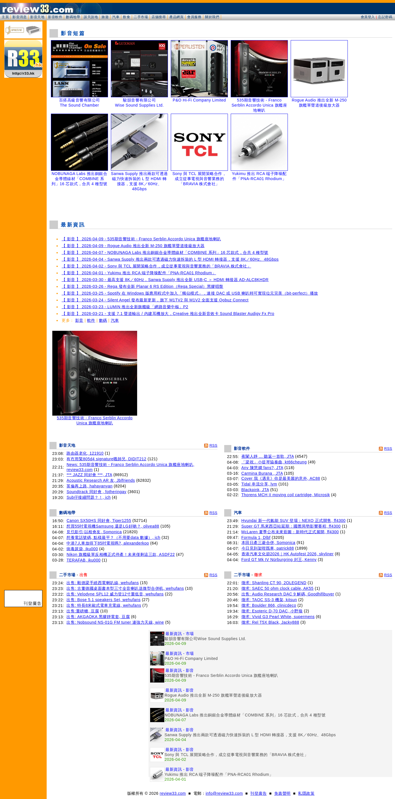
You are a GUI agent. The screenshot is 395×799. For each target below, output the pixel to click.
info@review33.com (224, 793)
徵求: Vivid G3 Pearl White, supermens (278, 616)
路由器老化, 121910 (84, 453)
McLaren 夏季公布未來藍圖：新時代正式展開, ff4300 (290, 532)
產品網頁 (176, 17)
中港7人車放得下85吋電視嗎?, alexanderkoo (107, 543)
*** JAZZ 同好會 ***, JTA (89, 474)
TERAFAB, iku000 (83, 560)
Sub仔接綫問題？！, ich (88, 497)
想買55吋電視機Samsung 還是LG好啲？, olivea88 (112, 526)
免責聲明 (282, 793)
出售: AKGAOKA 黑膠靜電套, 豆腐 (98, 616)
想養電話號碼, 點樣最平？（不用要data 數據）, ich (113, 537)
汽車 (115, 17)
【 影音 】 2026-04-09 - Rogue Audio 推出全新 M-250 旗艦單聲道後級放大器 (133, 245)
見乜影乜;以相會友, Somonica (94, 532)
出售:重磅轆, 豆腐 (82, 611)
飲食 (126, 17)
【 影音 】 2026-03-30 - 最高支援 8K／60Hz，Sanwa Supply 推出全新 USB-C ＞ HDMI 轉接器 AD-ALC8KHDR (165, 279)
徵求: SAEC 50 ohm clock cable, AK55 (277, 588)
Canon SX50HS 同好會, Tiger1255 (98, 520)
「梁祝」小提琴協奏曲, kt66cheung (274, 462)
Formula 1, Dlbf (256, 537)
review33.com (173, 793)
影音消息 (19, 17)
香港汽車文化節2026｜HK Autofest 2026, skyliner (287, 554)
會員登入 (368, 17)
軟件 (91, 320)
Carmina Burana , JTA (262, 473)
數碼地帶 (73, 17)
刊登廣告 (258, 793)
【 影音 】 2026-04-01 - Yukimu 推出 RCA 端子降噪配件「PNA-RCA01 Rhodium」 (139, 273)
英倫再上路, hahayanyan (89, 486)
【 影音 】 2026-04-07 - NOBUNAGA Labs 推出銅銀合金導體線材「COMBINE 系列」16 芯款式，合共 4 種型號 (165, 252)
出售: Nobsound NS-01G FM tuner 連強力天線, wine (115, 622)
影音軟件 (55, 17)
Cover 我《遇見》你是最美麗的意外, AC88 (280, 478)
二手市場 (141, 17)
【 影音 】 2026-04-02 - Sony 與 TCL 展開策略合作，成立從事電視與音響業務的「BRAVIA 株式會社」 (156, 266)
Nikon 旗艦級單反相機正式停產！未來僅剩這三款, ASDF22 (120, 554)
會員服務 (194, 17)
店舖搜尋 (159, 17)
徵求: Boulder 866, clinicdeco (268, 605)
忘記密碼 (385, 17)
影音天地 (37, 17)
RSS (213, 445)
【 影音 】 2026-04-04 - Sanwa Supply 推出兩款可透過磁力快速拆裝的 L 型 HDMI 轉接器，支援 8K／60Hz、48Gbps (170, 259)
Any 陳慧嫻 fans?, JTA (262, 467)
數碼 (103, 320)
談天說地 (91, 17)
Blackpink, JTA (255, 489)
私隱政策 (306, 793)
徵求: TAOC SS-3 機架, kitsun (269, 599)
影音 (79, 320)
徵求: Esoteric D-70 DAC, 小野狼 (272, 611)
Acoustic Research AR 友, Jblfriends (100, 480)
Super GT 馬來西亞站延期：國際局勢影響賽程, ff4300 (291, 526)
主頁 (5, 17)
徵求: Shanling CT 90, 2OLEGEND (273, 582)
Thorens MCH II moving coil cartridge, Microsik (285, 495)
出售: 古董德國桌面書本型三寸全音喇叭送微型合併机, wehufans (125, 588)
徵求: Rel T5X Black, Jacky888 (270, 622)
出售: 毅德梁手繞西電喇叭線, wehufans (102, 582)
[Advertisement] (221, 202)
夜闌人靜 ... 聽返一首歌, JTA (267, 456)
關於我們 (212, 17)
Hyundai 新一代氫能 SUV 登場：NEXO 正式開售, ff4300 (293, 520)
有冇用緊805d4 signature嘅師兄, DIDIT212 (106, 459)
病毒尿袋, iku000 (82, 549)
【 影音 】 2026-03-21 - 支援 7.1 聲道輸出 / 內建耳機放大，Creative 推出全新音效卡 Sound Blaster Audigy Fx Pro (168, 313)
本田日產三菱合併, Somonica (268, 542)
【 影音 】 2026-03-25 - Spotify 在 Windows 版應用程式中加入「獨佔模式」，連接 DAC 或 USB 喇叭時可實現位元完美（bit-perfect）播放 (190, 293)
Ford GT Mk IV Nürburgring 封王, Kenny (279, 559)
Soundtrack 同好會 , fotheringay (96, 491)
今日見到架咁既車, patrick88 (267, 548)
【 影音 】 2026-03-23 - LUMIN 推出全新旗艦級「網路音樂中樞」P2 (125, 307)
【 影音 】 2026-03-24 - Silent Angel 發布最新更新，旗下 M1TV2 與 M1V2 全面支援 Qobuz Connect (155, 300)
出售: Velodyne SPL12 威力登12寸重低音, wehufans (114, 594)
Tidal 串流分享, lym (259, 484)
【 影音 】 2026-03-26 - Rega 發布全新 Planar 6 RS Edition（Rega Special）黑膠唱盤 (142, 286)
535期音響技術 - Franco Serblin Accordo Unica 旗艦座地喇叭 (94, 418)
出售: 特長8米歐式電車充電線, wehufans (103, 605)
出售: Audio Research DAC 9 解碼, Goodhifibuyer (287, 594)
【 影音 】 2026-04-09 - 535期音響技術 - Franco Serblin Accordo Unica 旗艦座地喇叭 (141, 239)
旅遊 (105, 17)
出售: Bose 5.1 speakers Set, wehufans (103, 599)
